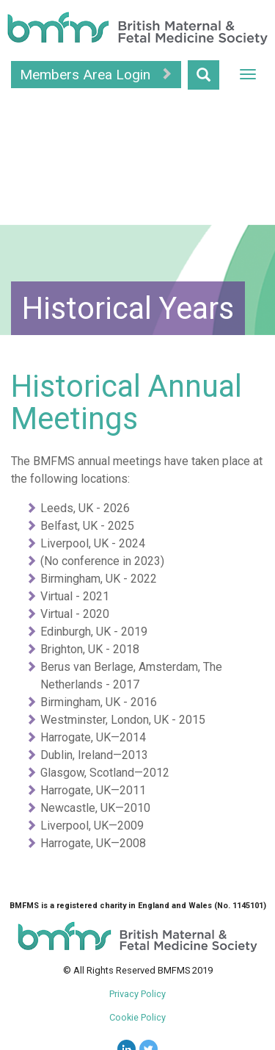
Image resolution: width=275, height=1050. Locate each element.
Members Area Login (96, 74)
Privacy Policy (137, 993)
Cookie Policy (137, 1017)
